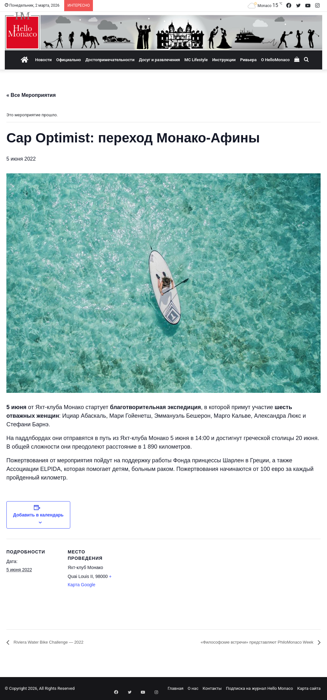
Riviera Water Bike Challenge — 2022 (56, 642)
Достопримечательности (109, 59)
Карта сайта (309, 688)
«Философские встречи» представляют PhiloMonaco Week (244, 642)
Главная (175, 688)
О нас (193, 688)
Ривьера (248, 59)
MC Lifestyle (196, 59)
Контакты (212, 688)
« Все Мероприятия (31, 95)
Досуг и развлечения (159, 59)
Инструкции (223, 59)
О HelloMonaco (275, 59)
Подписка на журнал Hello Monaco (259, 688)
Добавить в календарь (38, 514)
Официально (68, 59)
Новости (43, 59)
